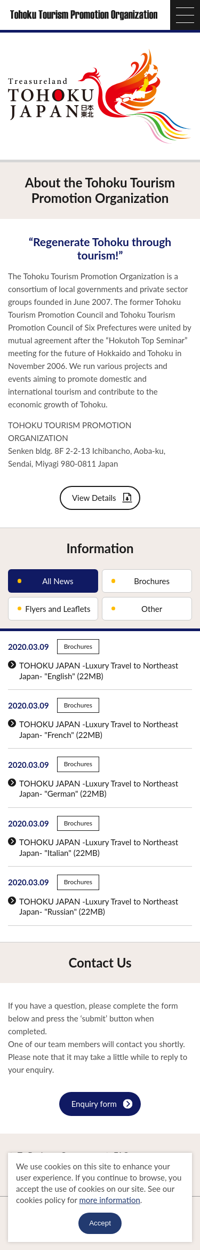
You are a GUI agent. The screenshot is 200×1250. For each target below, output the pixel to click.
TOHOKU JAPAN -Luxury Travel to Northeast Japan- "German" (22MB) (93, 789)
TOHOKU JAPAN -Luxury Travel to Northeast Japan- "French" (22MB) (93, 729)
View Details (102, 499)
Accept (100, 1223)
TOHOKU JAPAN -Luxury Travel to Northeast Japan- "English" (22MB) (93, 671)
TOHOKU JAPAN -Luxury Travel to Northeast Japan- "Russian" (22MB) (93, 907)
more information (109, 1200)
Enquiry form (102, 1105)
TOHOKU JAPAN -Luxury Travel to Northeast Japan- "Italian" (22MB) (93, 847)
